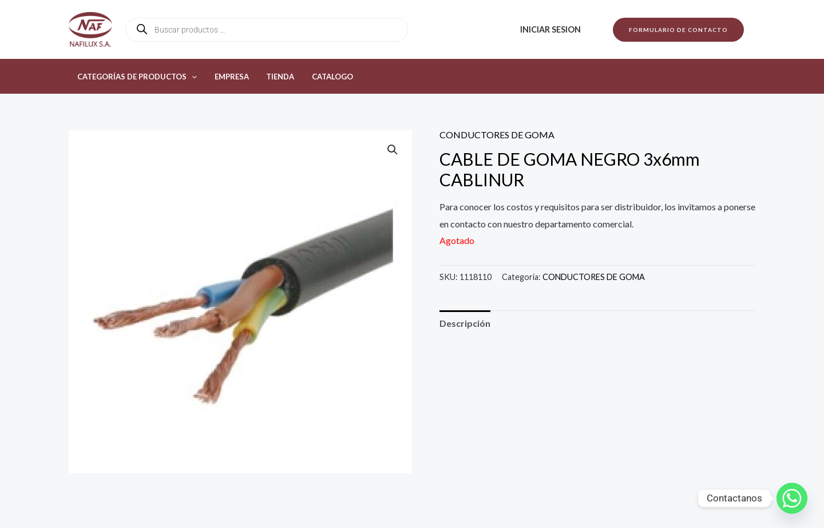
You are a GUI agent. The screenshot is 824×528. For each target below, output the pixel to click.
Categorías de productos (136, 76)
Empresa (228, 76)
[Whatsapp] (792, 498)
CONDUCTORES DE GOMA (496, 134)
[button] (678, 30)
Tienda (274, 76)
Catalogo (323, 76)
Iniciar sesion (551, 29)
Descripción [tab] (464, 323)
